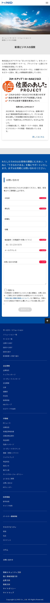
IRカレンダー (7, 487)
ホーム (4, 38)
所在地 (5, 396)
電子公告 (6, 470)
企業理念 (6, 370)
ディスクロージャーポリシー (13, 474)
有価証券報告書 (8, 431)
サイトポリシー (9, 588)
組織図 (5, 391)
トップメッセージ (9, 374)
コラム (5, 550)
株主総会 (6, 461)
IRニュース (6, 423)
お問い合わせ (7, 483)
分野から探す (7, 343)
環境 (4, 531)
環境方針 (6, 584)
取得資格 (6, 400)
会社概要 (6, 383)
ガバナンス (7, 540)
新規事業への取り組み (11, 356)
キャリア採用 (7, 506)
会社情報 (6, 366)
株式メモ (6, 466)
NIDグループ (7, 404)
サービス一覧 (7, 339)
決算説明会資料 (8, 436)
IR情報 (5, 418)
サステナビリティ (9, 527)
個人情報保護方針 (10, 576)
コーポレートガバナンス (11, 449)
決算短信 (6, 427)
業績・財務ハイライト (11, 453)
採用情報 (6, 497)
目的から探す (7, 347)
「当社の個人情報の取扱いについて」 (17, 298)
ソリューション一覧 (10, 334)
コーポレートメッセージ (11, 379)
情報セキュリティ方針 (12, 572)
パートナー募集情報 (10, 516)
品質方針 (6, 580)
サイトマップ (8, 592)
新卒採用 (6, 501)
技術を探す (7, 352)
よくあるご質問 (8, 478)
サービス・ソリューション (19, 38)
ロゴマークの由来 (9, 409)
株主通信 (6, 440)
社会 (4, 536)
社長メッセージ (8, 444)
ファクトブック (8, 457)
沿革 (4, 387)
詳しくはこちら (38, 137)
